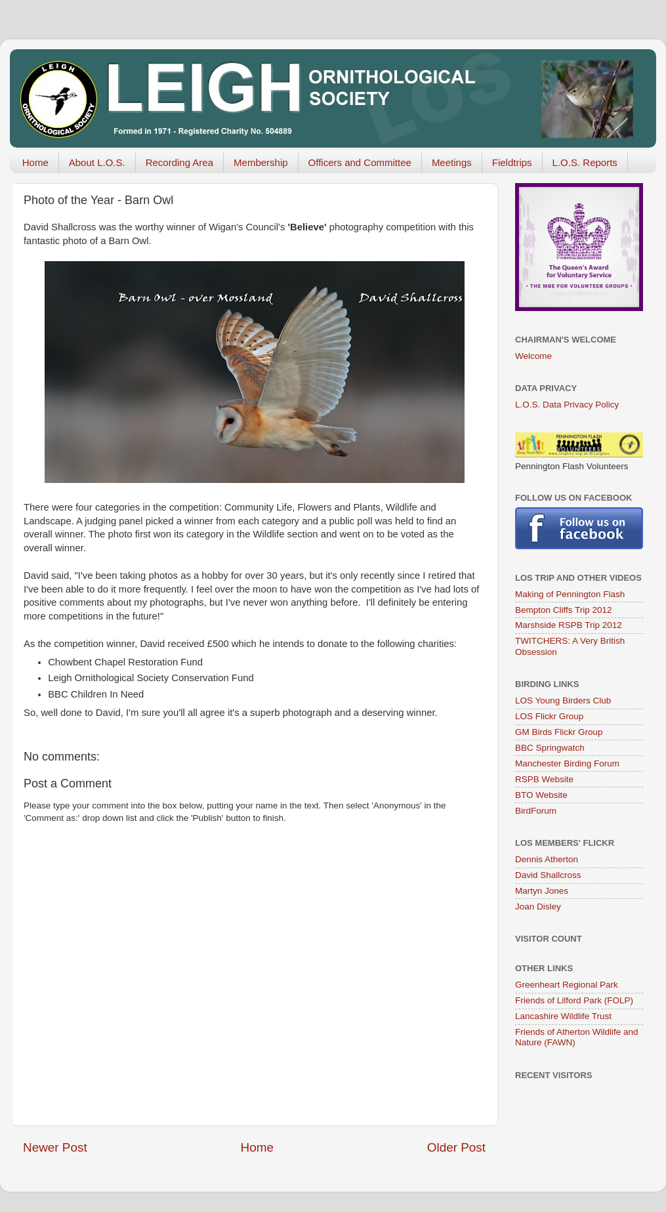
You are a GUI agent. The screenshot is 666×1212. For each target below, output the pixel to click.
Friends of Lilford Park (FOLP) (574, 1000)
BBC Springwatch (550, 748)
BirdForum (535, 811)
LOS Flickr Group (549, 716)
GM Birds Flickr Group (559, 732)
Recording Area (179, 162)
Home (35, 162)
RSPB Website (544, 779)
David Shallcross (548, 875)
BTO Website (541, 795)
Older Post (456, 1147)
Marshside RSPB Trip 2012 (568, 625)
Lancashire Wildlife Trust (563, 1016)
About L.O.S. (97, 162)
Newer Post (55, 1147)
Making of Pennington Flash (570, 594)
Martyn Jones (541, 891)
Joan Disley (538, 906)
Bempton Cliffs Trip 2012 (563, 610)
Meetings (452, 162)
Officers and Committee (359, 162)
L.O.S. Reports (584, 162)
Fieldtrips (512, 162)
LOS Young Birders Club (563, 700)
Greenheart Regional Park (566, 985)
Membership (261, 162)
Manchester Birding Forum (567, 763)
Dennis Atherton (546, 859)
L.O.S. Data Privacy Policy (567, 404)
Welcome (533, 356)
